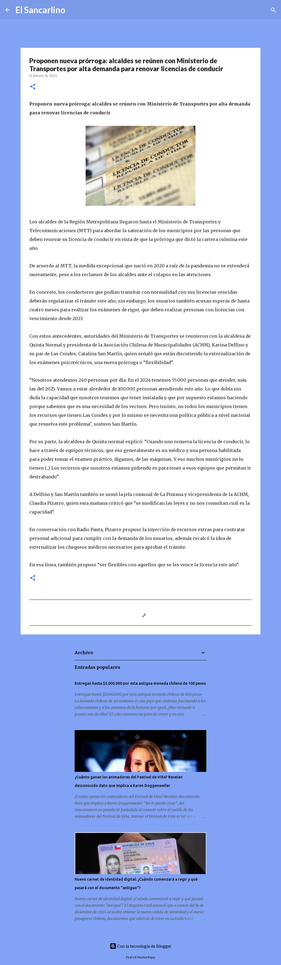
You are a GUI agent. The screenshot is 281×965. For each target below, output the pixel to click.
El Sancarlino (40, 9)
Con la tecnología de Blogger (141, 946)
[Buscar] (73, 9)
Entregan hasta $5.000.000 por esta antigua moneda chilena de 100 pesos (140, 683)
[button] (32, 87)
